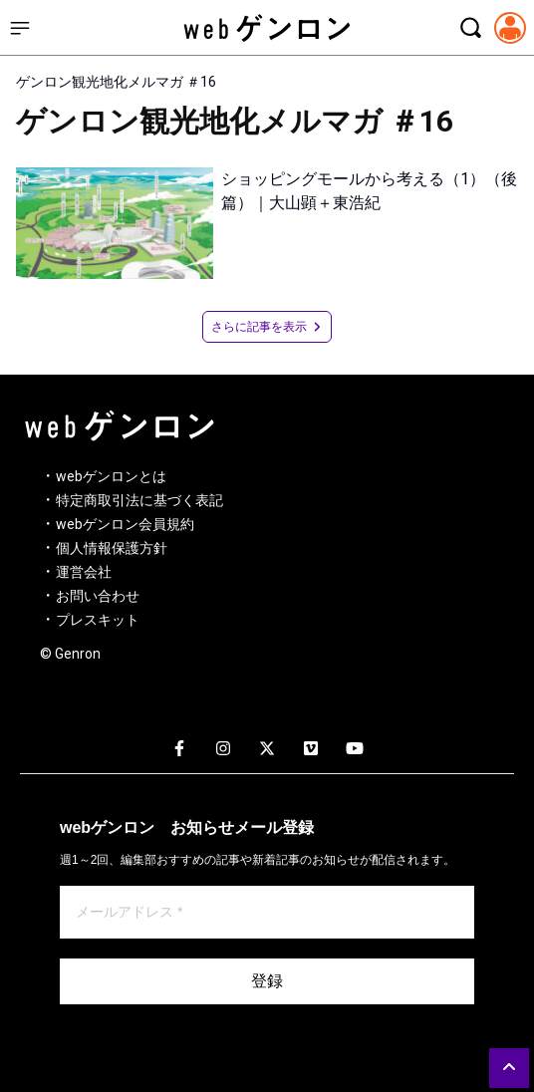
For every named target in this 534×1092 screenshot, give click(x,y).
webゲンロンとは (111, 476)
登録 (267, 980)
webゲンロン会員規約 (125, 524)
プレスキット (97, 620)
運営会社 (84, 572)
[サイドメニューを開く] (20, 28)
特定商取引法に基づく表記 (139, 500)
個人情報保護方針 (111, 548)
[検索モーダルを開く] (470, 28)
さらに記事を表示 (267, 327)
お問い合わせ (97, 596)
